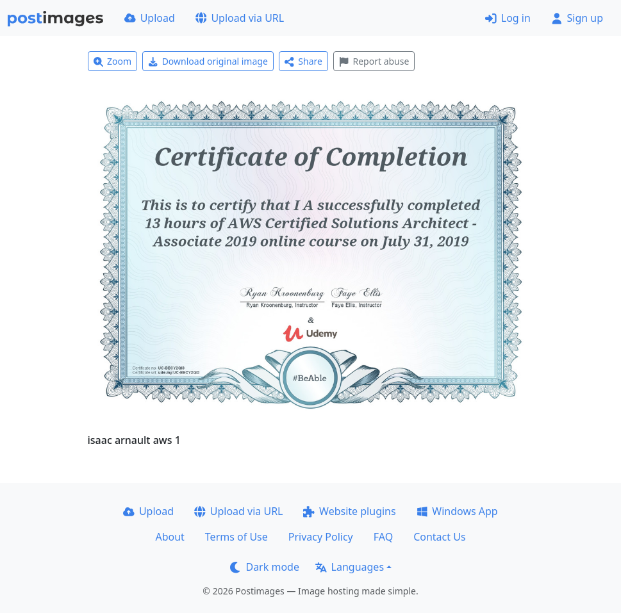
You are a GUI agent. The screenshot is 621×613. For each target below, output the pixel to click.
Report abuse (374, 61)
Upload (149, 18)
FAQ (383, 537)
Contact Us (439, 537)
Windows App (457, 511)
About (169, 537)
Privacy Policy (320, 537)
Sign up (577, 18)
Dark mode (264, 567)
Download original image (208, 61)
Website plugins (349, 511)
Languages (349, 567)
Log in (508, 18)
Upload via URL (239, 18)
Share (303, 61)
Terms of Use (236, 537)
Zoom (113, 61)
